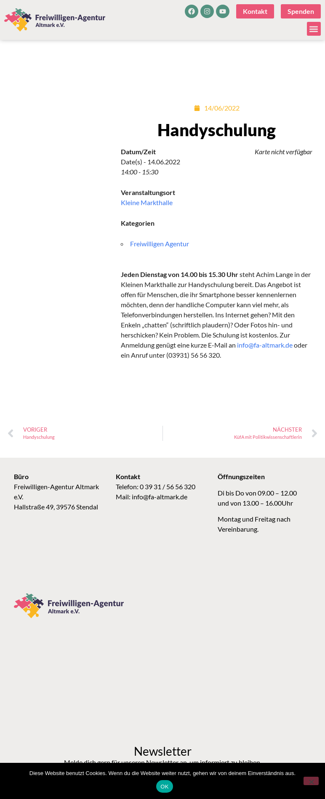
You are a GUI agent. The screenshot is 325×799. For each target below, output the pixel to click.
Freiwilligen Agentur (159, 244)
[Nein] (311, 781)
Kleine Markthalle (147, 202)
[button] (314, 29)
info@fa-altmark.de (265, 345)
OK (164, 786)
